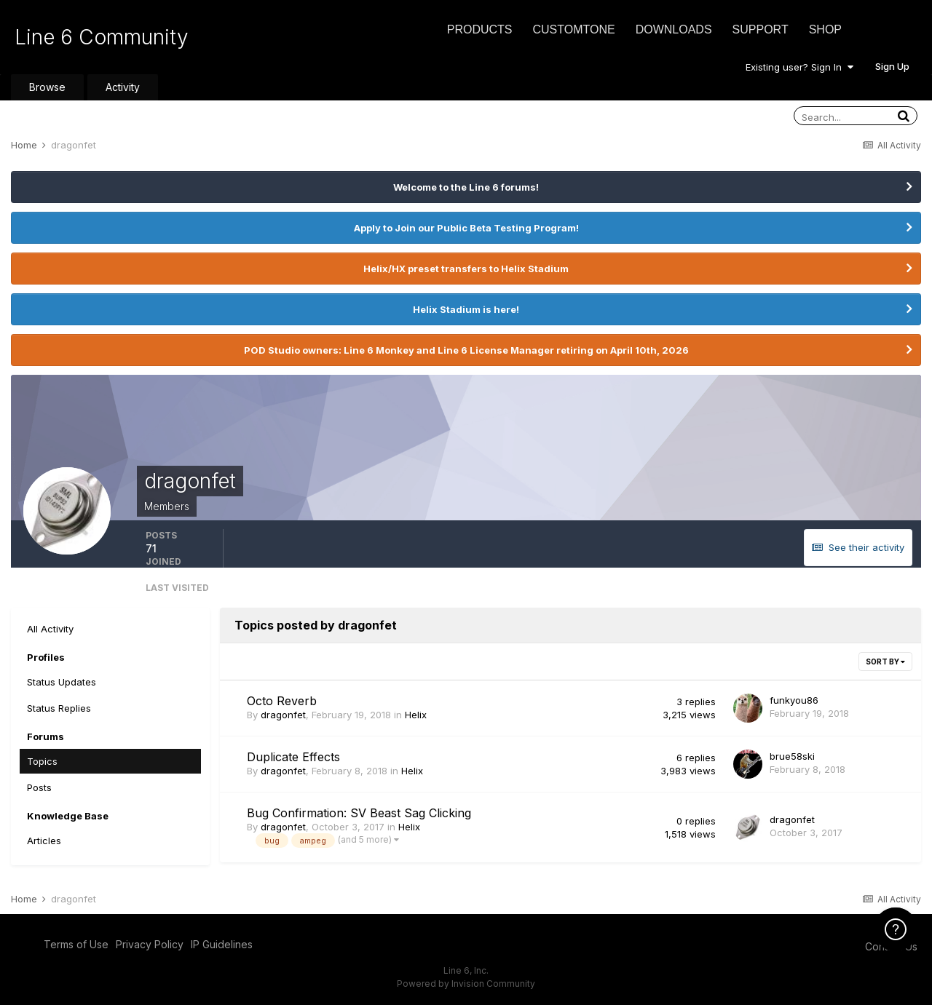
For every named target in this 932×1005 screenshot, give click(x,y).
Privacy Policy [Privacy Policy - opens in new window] (149, 944)
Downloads (674, 29)
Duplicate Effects (293, 757)
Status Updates (61, 682)
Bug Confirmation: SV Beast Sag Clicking (359, 813)
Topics (42, 761)
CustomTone (573, 29)
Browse (47, 87)
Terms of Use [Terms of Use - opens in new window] (76, 944)
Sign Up (892, 66)
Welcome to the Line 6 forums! (466, 187)
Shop (825, 29)
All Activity (50, 629)
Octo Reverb (282, 701)
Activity (123, 87)
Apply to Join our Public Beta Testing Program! (466, 228)
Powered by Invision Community (466, 983)
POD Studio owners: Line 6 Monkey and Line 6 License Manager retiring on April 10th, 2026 (466, 350)
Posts (39, 787)
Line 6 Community (102, 37)
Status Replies (59, 708)
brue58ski (792, 756)
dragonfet (283, 714)
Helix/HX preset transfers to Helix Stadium (466, 268)
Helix (416, 714)
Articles (44, 840)
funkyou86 (794, 700)
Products (480, 29)
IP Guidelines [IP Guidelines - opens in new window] (222, 944)
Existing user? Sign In (799, 67)
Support (760, 29)
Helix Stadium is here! (466, 309)
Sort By (885, 661)
